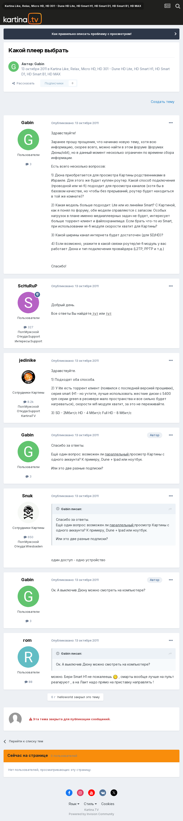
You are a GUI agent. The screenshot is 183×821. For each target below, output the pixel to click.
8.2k (28, 402)
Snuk (27, 495)
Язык (74, 804)
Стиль (90, 804)
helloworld (65, 697)
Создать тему (162, 102)
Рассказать (23, 83)
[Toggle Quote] (58, 509)
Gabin (39, 64)
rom (27, 640)
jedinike (27, 360)
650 (28, 537)
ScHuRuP (27, 285)
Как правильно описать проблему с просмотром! (92, 34)
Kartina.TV (91, 809)
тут (95, 313)
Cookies (107, 804)
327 (28, 327)
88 (28, 682)
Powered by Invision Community (91, 814)
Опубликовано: (75, 123)
